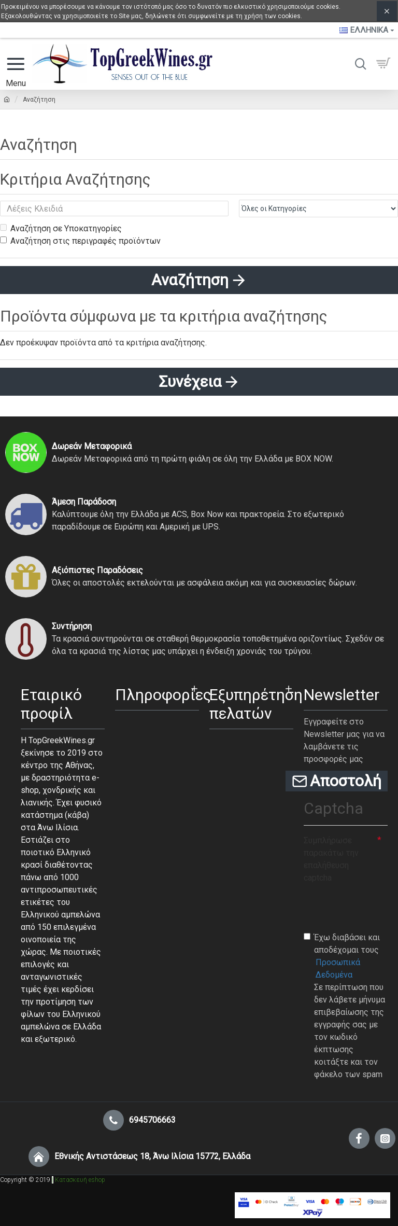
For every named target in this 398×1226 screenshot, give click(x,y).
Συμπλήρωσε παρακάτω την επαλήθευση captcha (331, 859)
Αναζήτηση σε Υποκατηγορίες (61, 228)
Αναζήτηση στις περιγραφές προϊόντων (80, 241)
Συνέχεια (190, 381)
